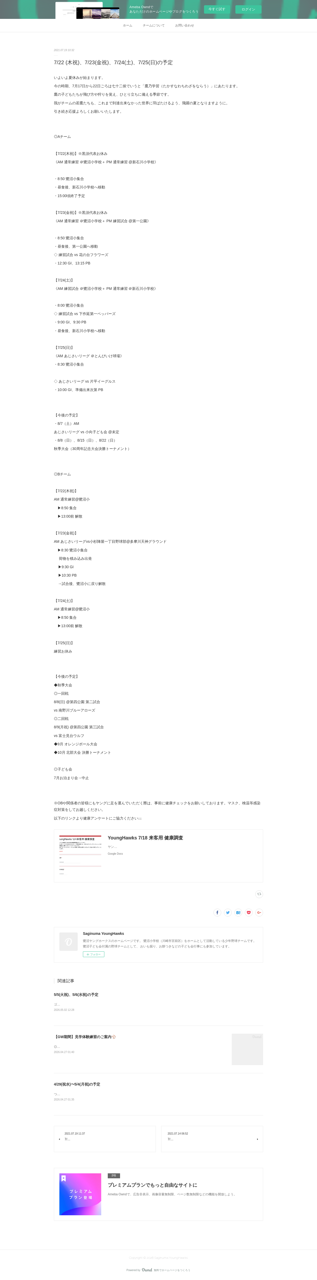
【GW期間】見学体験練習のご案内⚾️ (85, 1037)
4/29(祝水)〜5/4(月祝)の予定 (77, 1085)
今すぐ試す (216, 9)
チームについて (154, 25)
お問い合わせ (184, 25)
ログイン (248, 9)
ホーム (127, 25)
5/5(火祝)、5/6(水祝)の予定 (76, 994)
